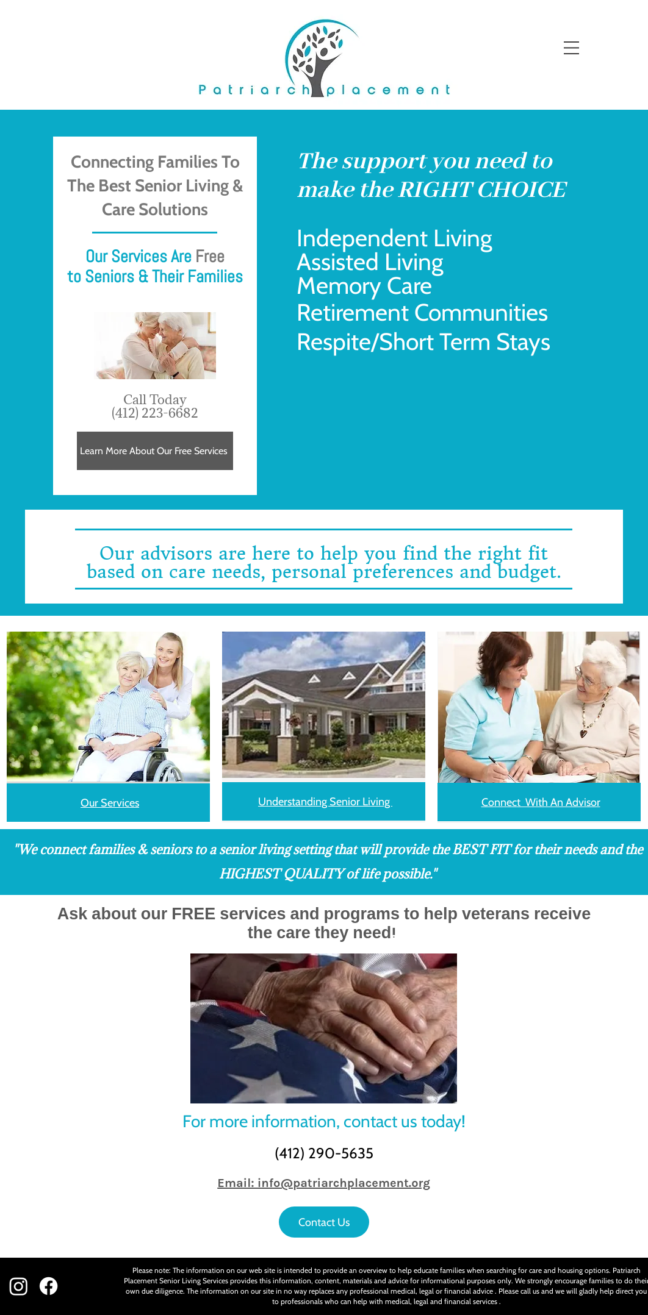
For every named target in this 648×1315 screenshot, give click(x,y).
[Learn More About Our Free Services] (155, 451)
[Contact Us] (324, 1222)
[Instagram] (19, 1286)
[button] (571, 47)
